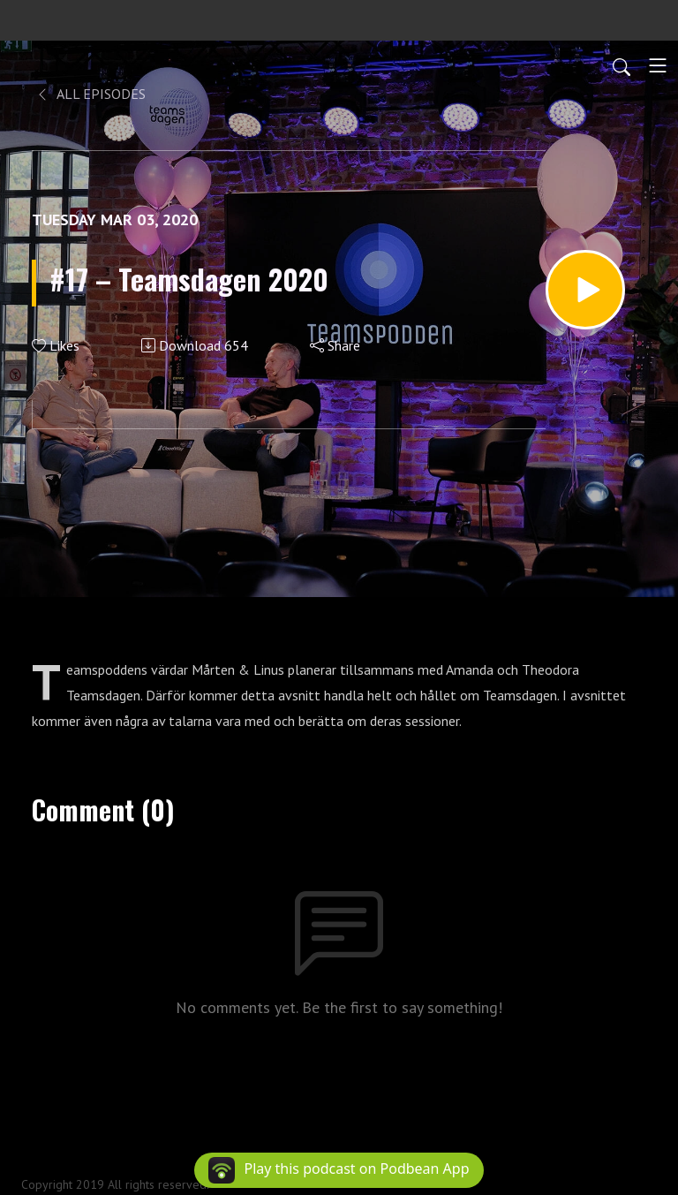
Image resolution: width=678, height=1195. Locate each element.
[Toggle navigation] (657, 65)
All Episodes (90, 93)
